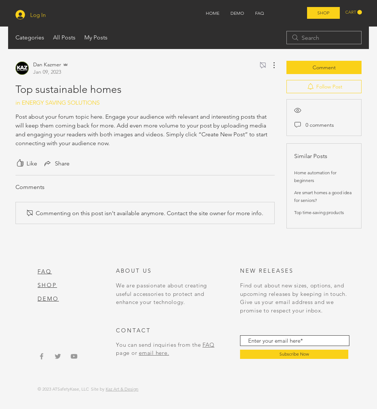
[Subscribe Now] (294, 354)
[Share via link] (56, 163)
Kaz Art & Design (122, 389)
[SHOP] (323, 13)
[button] (353, 12)
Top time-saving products (319, 212)
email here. (154, 352)
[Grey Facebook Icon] (42, 356)
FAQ (208, 344)
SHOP (47, 285)
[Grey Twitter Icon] (58, 356)
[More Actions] (270, 65)
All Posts (64, 37)
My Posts (96, 37)
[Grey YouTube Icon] (74, 356)
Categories (29, 37)
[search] (324, 37)
